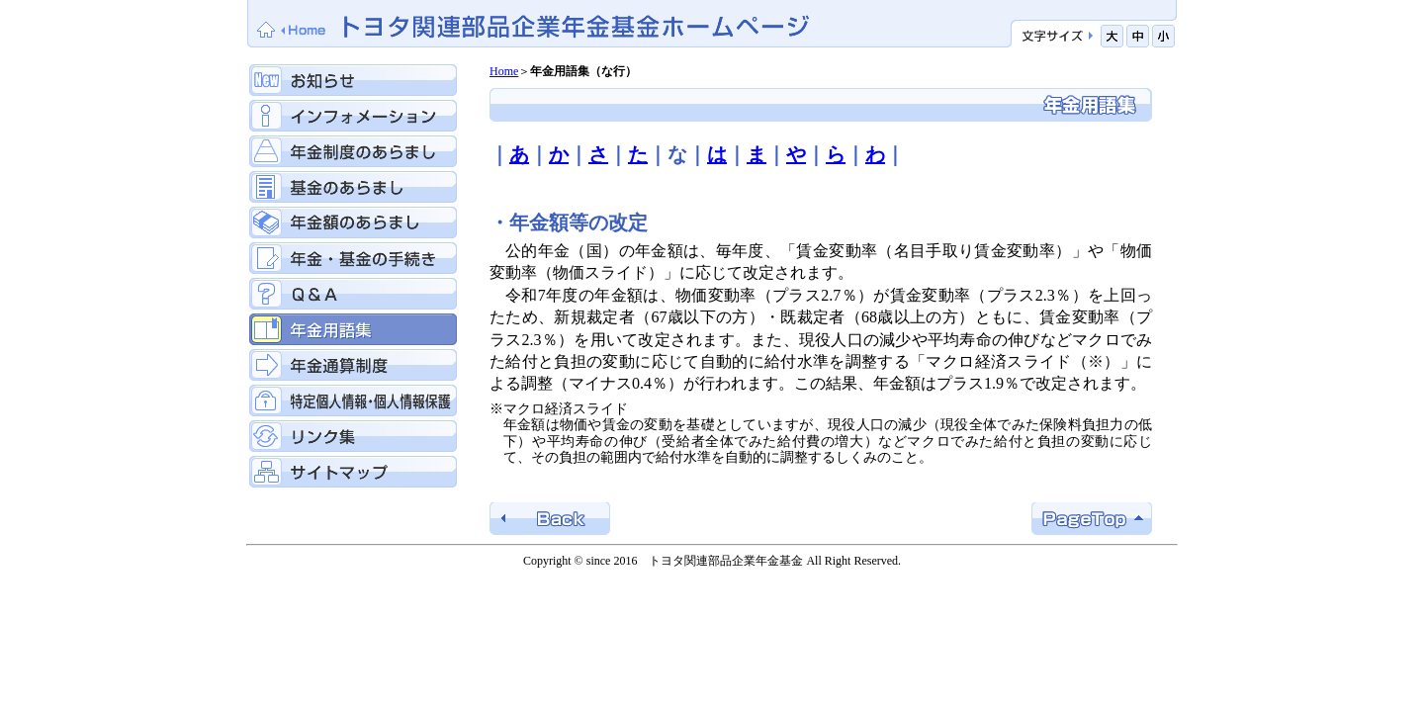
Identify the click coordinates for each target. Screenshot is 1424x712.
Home (504, 71)
